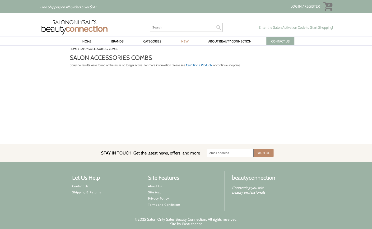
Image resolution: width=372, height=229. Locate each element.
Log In (296, 6)
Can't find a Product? (199, 65)
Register (312, 6)
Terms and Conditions (164, 204)
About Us (155, 186)
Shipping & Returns (86, 192)
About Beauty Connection (229, 41)
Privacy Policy (158, 198)
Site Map (155, 192)
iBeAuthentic (192, 224)
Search (218, 27)
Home (87, 41)
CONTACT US (280, 41)
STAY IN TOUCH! (150, 153)
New (185, 41)
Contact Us (80, 186)
